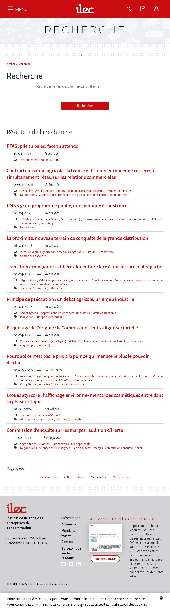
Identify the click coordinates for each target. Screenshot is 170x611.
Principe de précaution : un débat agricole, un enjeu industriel (71, 299)
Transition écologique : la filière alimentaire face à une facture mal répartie (84, 266)
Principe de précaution (49, 317)
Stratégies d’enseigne (33, 255)
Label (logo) (43, 345)
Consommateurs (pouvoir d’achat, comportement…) (117, 219)
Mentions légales (68, 533)
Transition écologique (33, 288)
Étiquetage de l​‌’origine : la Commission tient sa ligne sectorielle (72, 327)
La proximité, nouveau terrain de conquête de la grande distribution (77, 238)
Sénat (138, 448)
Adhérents (69, 524)
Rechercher (85, 106)
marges (98, 448)
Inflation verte (57, 288)
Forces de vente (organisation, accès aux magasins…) (52, 252)
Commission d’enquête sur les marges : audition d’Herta (65, 430)
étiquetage (27, 345)
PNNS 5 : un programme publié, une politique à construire (67, 205)
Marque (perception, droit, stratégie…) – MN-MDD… (51, 341)
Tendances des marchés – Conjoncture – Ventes (63, 380)
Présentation (70, 518)
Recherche (24, 63)
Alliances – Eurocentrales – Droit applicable (64, 444)
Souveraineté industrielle (69, 384)
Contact (67, 542)
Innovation (27, 317)
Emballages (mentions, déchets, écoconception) (50, 219)
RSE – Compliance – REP (54, 280)
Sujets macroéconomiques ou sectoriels (46, 376)
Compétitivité (28, 384)
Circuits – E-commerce (100, 252)
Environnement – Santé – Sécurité (40, 159)
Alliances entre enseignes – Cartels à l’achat (65, 448)
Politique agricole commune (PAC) (107, 194)
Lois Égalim (26, 190)
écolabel (77, 419)
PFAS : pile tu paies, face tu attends (42, 146)
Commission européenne (55, 194)
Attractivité (46, 384)
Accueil (11, 63)
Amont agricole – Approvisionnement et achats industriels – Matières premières (83, 190)
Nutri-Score (27, 227)
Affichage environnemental (37, 419)
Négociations (28, 194)
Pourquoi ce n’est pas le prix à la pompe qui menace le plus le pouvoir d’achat (78, 359)
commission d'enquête (119, 448)
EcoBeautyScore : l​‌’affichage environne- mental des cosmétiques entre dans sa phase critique (85, 398)
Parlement (78, 194)
